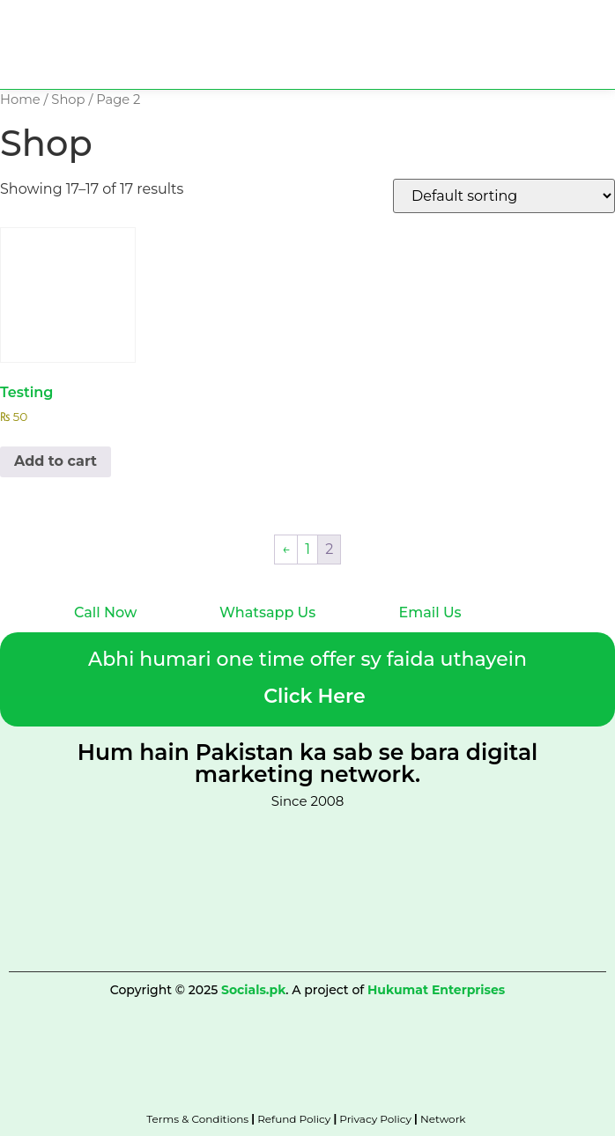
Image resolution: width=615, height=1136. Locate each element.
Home (20, 99)
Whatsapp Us (267, 612)
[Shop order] (504, 196)
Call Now (105, 612)
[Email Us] (407, 588)
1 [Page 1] (307, 549)
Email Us (430, 612)
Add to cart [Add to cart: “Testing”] (55, 461)
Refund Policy (293, 1118)
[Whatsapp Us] (227, 588)
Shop (68, 99)
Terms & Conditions (197, 1118)
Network (444, 1118)
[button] (599, 64)
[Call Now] (82, 588)
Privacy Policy (375, 1118)
